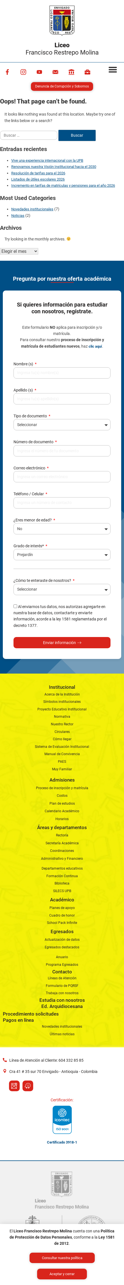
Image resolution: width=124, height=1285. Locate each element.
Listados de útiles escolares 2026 (38, 179)
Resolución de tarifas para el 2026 (38, 173)
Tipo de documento (30, 416)
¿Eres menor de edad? (33, 520)
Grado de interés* (29, 546)
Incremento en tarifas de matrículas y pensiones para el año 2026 (63, 185)
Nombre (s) (23, 364)
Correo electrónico (29, 468)
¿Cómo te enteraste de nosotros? (42, 580)
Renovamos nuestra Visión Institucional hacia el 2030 (53, 167)
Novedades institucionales (32, 209)
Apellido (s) (23, 390)
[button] (113, 69)
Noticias (17, 215)
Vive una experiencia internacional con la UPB (47, 160)
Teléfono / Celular (29, 494)
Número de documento (33, 442)
